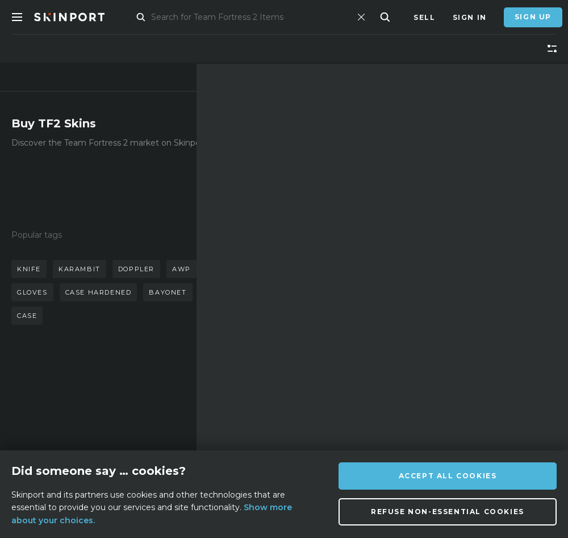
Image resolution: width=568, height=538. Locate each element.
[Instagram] (331, 423)
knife (29, 269)
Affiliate (101, 409)
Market (146, 17)
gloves (32, 292)
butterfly (231, 269)
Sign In (470, 17)
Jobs (177, 427)
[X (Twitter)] (359, 423)
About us (102, 392)
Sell (424, 17)
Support (186, 409)
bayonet (167, 292)
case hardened (98, 292)
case (27, 316)
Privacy (184, 444)
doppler (136, 269)
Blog (92, 427)
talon (217, 292)
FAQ (175, 392)
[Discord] (305, 423)
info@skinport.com (499, 390)
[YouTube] (416, 422)
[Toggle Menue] (17, 17)
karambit (80, 269)
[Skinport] (80, 17)
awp (181, 269)
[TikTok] (387, 423)
